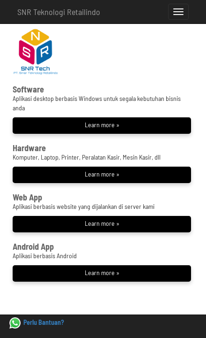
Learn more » (102, 125)
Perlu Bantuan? (36, 322)
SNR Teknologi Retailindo (58, 12)
